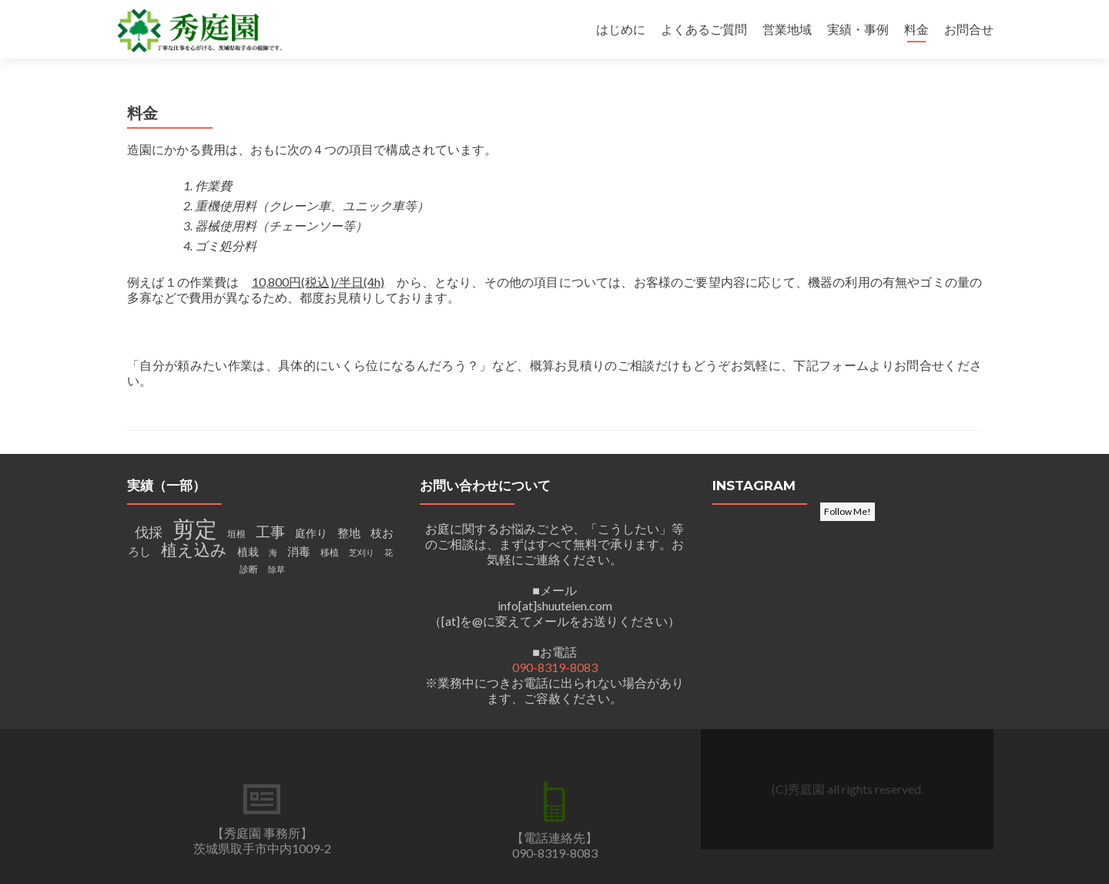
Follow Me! (847, 511)
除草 (276, 569)
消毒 (298, 551)
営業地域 (787, 29)
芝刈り (361, 552)
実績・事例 (858, 29)
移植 (329, 552)
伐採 (148, 531)
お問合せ (968, 29)
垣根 (236, 533)
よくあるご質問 (704, 29)
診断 (249, 569)
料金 (916, 29)
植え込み (194, 549)
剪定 (195, 528)
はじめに (620, 29)
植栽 (248, 552)
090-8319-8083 (555, 667)
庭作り (311, 533)
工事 (270, 531)
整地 (348, 532)
